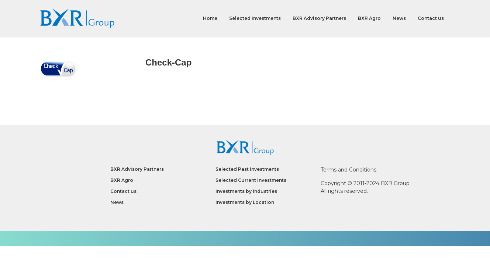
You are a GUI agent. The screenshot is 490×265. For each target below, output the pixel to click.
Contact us (431, 18)
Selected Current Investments (250, 180)
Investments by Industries (246, 191)
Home (210, 18)
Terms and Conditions (348, 169)
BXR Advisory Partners (319, 18)
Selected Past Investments (247, 169)
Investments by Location (244, 202)
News (399, 18)
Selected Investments (255, 18)
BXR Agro (369, 18)
